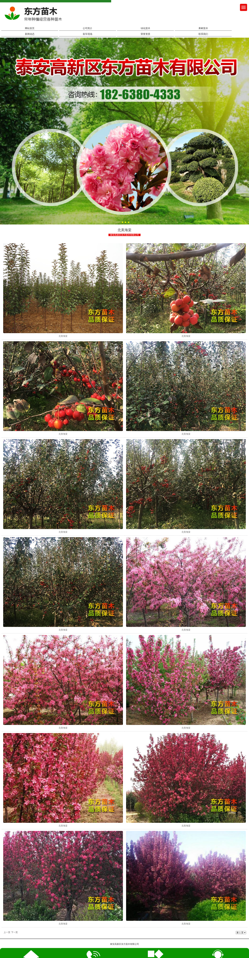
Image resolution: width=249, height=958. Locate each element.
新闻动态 (29, 34)
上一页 (7, 932)
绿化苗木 (145, 28)
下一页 (14, 932)
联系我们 (203, 34)
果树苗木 (203, 28)
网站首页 (29, 28)
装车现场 (87, 34)
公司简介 (87, 28)
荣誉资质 (145, 34)
